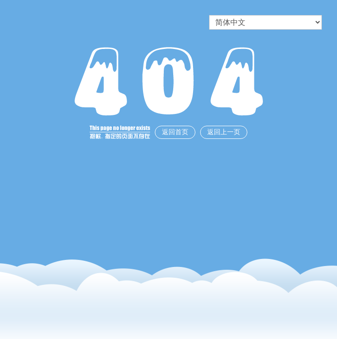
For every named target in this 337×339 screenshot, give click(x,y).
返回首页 (175, 132)
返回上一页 (223, 132)
